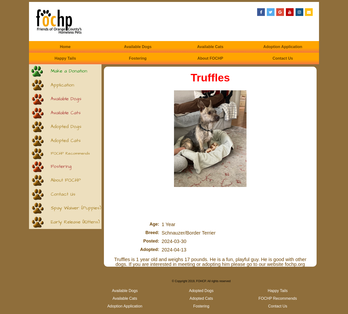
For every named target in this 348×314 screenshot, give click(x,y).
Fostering (138, 58)
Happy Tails (65, 58)
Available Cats (210, 47)
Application (62, 85)
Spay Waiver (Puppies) (76, 208)
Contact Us (283, 58)
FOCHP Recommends (70, 153)
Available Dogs (138, 47)
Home (65, 47)
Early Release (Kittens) (75, 222)
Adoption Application (282, 47)
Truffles (210, 77)
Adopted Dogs (66, 126)
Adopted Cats (66, 140)
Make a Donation (69, 71)
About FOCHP (210, 58)
